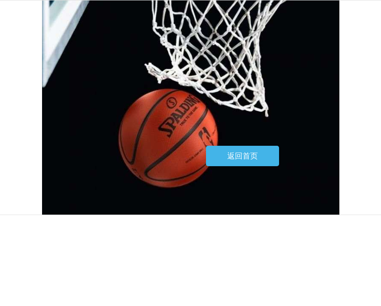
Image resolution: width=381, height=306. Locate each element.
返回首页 (242, 156)
